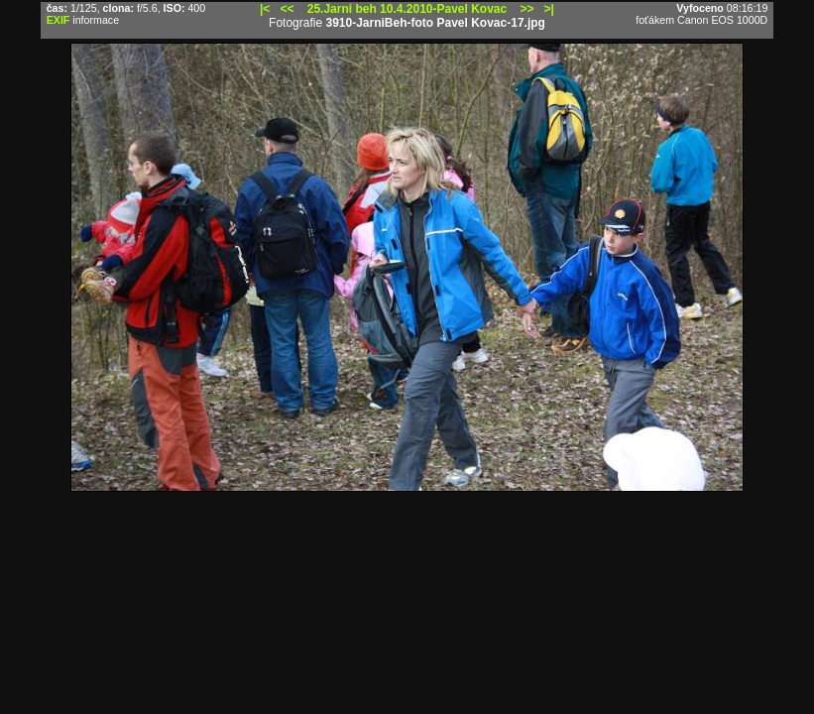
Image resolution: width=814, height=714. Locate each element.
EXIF (58, 20)
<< (286, 9)
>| (549, 9)
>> (527, 9)
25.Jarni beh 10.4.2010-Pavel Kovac (407, 9)
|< (265, 9)
